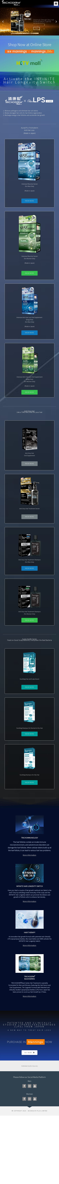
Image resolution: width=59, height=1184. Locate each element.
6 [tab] (34, 34)
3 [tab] (29, 34)
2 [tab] (27, 34)
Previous (3, 21)
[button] (29, 1052)
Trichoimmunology (29, 837)
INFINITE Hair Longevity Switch (29, 886)
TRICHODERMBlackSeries (29, 977)
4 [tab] (30, 34)
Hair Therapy (29, 932)
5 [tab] (32, 34)
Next (56, 21)
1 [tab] (25, 34)
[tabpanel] (29, 21)
